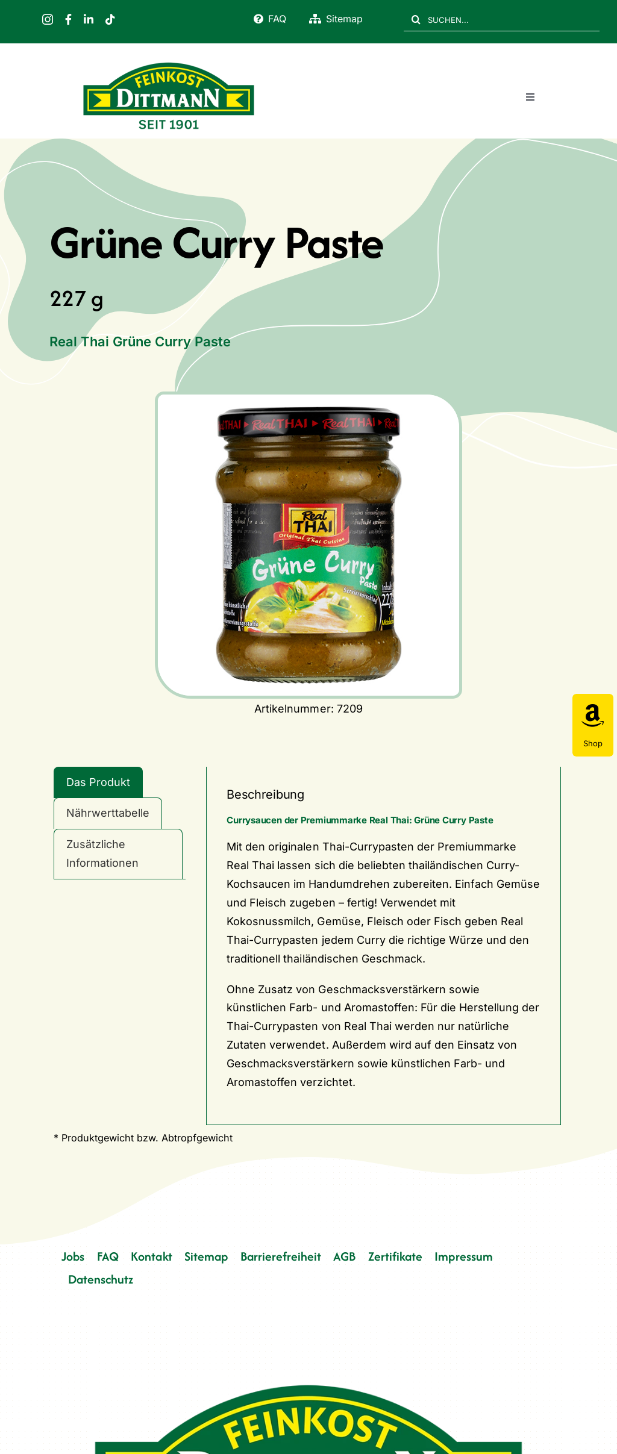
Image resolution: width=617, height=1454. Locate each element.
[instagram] (47, 19)
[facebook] (68, 19)
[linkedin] (88, 19)
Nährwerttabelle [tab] (107, 813)
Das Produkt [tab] (98, 782)
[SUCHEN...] (502, 19)
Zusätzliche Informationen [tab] (102, 853)
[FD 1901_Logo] (169, 63)
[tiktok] (110, 19)
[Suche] (416, 19)
